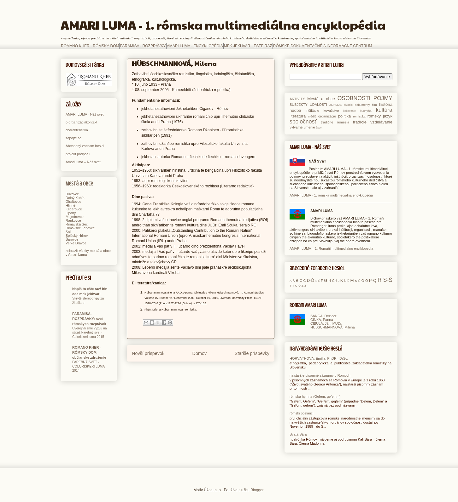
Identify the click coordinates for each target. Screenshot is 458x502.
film (374, 104)
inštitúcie (312, 110)
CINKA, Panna (321, 320)
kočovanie (349, 110)
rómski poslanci (302, 413)
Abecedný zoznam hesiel (85, 146)
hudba (295, 110)
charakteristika (77, 130)
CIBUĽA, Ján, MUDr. (326, 323)
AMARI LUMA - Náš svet (84, 114)
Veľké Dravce (76, 243)
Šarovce (72, 239)
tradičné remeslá (335, 122)
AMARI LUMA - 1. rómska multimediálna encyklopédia (223, 24)
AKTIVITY (297, 99)
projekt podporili (78, 154)
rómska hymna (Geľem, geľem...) (315, 396)
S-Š (387, 280)
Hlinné (70, 205)
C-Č (303, 280)
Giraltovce (73, 201)
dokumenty (362, 104)
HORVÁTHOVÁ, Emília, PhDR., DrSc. (319, 358)
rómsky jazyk (379, 116)
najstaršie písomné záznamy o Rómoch (320, 375)
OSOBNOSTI (354, 98)
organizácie (327, 116)
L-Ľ (346, 280)
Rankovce (73, 220)
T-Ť (292, 285)
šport (319, 127)
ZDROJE (335, 104)
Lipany (71, 213)
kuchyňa (366, 110)
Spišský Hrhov (77, 235)
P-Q (372, 280)
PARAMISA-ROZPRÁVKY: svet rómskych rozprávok (89, 319)
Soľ (68, 232)
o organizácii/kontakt (81, 122)
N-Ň (358, 280)
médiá (312, 116)
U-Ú (298, 285)
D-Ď (310, 280)
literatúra (298, 116)
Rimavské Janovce (80, 228)
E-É (317, 280)
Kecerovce (74, 209)
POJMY (382, 98)
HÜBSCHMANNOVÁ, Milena (332, 327)
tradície (360, 122)
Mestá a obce (79, 184)
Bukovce (72, 194)
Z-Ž (304, 285)
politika (344, 116)
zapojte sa (73, 138)
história (385, 104)
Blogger (256, 490)
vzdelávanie (381, 122)
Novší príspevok (148, 353)
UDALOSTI (318, 104)
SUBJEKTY (299, 104)
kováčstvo (331, 110)
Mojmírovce (75, 217)
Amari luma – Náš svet (83, 162)
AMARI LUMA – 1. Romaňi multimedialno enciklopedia (331, 248)
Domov (199, 353)
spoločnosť (303, 121)
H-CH (332, 280)
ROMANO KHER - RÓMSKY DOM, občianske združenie (89, 352)
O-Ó (364, 280)
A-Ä (292, 280)
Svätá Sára (298, 434)
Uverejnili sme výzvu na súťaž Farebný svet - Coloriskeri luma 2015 (89, 333)
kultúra (384, 110)
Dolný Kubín (75, 198)
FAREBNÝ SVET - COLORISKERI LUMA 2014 (88, 366)
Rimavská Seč (77, 224)
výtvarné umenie (302, 127)
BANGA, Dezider (323, 316)
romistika (359, 116)
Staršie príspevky (252, 353)
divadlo (348, 104)
